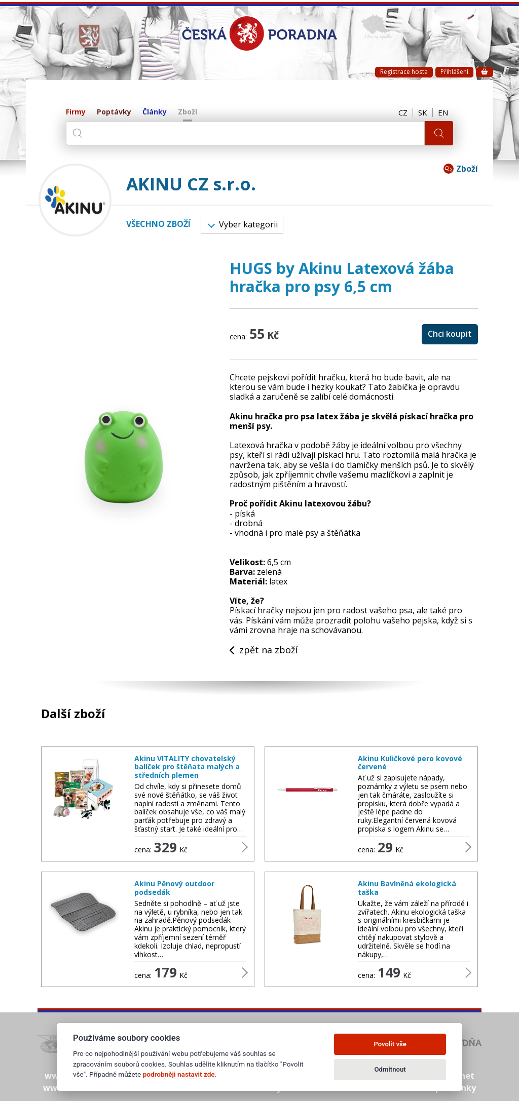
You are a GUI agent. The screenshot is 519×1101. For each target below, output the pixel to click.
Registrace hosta (404, 71)
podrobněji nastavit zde (179, 1074)
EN (443, 112)
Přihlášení (454, 71)
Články (154, 112)
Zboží (187, 112)
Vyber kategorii (243, 224)
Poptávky (114, 112)
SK (422, 112)
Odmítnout (390, 1069)
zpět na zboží (264, 650)
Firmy (76, 112)
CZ (402, 112)
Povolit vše (390, 1044)
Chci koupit (450, 333)
